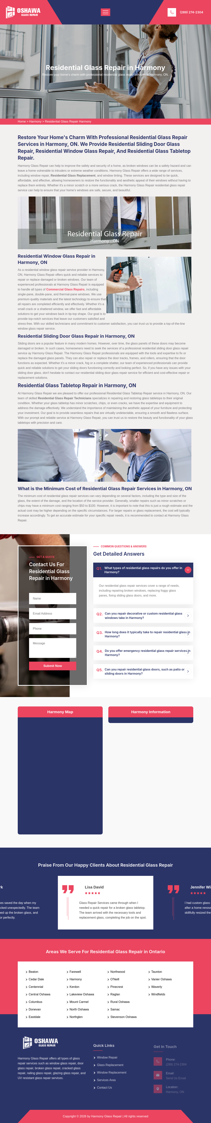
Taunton (156, 971)
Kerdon (74, 986)
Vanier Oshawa (161, 979)
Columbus (35, 1001)
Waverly (156, 986)
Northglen (76, 1017)
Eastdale (34, 1017)
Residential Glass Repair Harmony (68, 121)
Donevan (35, 1009)
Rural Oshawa (119, 1001)
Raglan (115, 994)
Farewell (75, 971)
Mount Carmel (79, 1001)
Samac (115, 1009)
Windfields (158, 994)
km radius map (60, 773)
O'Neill (114, 979)
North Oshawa (79, 1009)
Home (22, 121)
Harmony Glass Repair (106, 1116)
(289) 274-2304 (191, 12)
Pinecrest (116, 986)
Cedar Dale (36, 979)
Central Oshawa (39, 994)
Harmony (35, 121)
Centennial (36, 986)
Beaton (33, 971)
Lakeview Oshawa (82, 994)
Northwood (117, 971)
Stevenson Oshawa (123, 1017)
